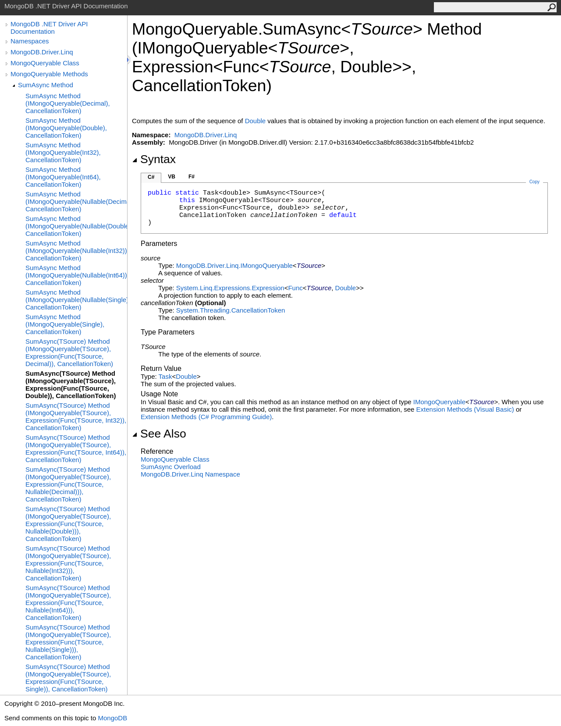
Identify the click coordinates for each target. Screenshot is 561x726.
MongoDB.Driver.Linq (42, 52)
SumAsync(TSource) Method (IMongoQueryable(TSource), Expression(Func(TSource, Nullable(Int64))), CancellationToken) (68, 602)
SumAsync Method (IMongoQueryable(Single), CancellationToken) (64, 324)
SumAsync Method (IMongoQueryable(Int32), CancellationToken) (63, 152)
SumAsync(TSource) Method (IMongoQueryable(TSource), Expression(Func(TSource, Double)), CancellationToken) (70, 384)
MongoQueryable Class (45, 63)
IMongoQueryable (439, 402)
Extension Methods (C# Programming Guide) (206, 416)
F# (191, 177)
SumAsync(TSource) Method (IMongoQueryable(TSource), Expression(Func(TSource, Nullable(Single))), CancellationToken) (68, 642)
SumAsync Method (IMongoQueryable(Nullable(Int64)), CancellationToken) (76, 275)
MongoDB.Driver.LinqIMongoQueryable (234, 265)
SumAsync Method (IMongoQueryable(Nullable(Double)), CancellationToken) (76, 226)
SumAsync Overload (171, 466)
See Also (159, 433)
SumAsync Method (45, 85)
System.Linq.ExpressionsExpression (230, 288)
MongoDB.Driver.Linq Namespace (190, 474)
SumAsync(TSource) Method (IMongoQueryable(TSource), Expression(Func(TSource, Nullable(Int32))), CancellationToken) (68, 563)
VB (171, 177)
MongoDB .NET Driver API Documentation (49, 27)
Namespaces (30, 41)
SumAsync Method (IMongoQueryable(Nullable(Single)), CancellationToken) (76, 299)
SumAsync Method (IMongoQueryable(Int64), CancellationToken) (63, 177)
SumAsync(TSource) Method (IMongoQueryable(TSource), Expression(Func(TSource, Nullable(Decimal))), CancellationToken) (68, 484)
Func (295, 288)
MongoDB (112, 718)
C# (151, 177)
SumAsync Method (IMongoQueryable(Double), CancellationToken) (66, 128)
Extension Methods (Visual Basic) (465, 409)
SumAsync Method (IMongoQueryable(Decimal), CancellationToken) (67, 103)
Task (165, 376)
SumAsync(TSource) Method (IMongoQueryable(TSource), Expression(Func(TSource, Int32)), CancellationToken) (75, 416)
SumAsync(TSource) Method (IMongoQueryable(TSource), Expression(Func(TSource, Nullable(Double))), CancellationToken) (68, 523)
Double (255, 121)
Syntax (154, 159)
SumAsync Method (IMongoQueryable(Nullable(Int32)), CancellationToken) (76, 250)
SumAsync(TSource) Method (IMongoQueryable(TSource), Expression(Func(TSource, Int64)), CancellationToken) (75, 448)
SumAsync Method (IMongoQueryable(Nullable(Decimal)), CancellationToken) (76, 201)
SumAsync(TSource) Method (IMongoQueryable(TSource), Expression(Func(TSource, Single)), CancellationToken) (68, 678)
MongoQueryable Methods (49, 74)
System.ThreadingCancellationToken (230, 310)
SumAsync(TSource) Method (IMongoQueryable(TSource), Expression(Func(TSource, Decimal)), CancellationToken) (69, 352)
